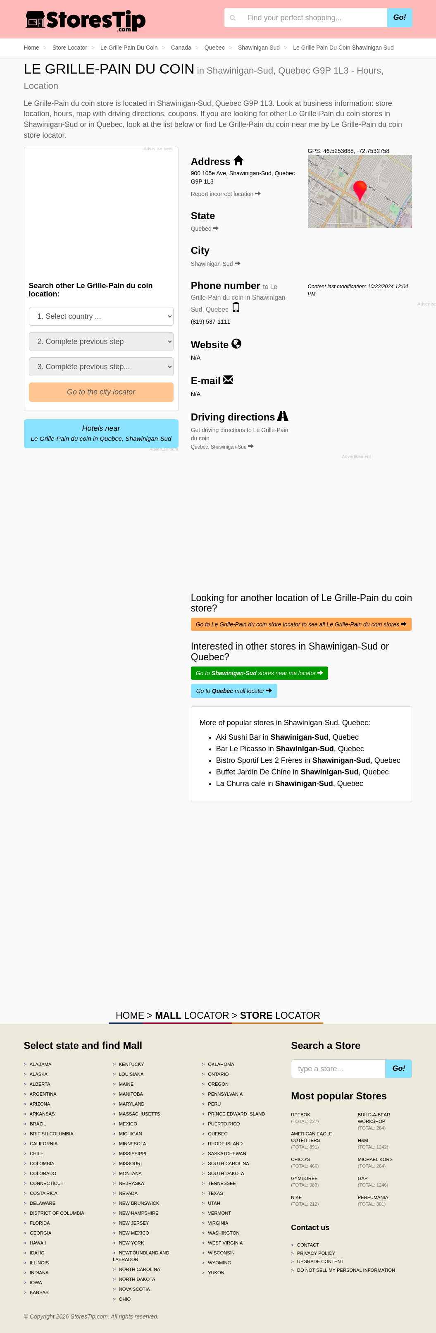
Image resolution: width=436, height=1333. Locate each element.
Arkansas (39, 1113)
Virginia (215, 1223)
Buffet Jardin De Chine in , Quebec (302, 772)
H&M (373, 1143)
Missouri (127, 1163)
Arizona (37, 1103)
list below (178, 124)
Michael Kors (375, 1162)
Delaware (40, 1203)
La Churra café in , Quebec (289, 783)
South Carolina (225, 1163)
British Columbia (49, 1133)
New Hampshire (135, 1213)
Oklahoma (218, 1064)
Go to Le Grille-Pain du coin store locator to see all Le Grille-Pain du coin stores (301, 624)
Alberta (37, 1084)
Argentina (40, 1094)
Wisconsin (218, 1252)
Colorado (40, 1173)
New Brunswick (136, 1203)
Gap (373, 1181)
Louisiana (128, 1074)
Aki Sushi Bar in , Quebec (287, 737)
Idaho (34, 1252)
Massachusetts (136, 1113)
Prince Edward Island (233, 1113)
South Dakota (223, 1173)
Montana (127, 1173)
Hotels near (101, 433)
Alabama (38, 1064)
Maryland (129, 1103)
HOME (130, 1015)
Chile (34, 1153)
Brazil (35, 1123)
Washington (221, 1232)
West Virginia (222, 1242)
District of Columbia (54, 1213)
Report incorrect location (226, 194)
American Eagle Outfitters (311, 1140)
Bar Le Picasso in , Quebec (290, 749)
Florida (37, 1223)
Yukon (213, 1272)
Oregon (215, 1084)
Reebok (305, 1118)
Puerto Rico (221, 1123)
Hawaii (35, 1242)
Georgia (38, 1232)
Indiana (36, 1272)
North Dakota (134, 1279)
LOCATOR (192, 1015)
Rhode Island (222, 1143)
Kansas (36, 1292)
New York (128, 1242)
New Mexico (131, 1232)
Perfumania (373, 1200)
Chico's (305, 1162)
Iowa (33, 1282)
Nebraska (128, 1183)
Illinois (36, 1262)
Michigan (127, 1133)
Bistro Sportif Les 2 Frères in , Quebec (308, 760)
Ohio (122, 1299)
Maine (123, 1084)
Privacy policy (313, 1253)
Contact (305, 1244)
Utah (211, 1203)
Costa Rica (41, 1193)
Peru (211, 1103)
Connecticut (44, 1183)
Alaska (36, 1074)
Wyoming (216, 1262)
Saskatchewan (224, 1153)
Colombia (39, 1163)
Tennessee (219, 1183)
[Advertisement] (103, 212)
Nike (305, 1200)
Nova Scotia (131, 1289)
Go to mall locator (234, 691)
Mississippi (129, 1153)
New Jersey (131, 1223)
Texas (212, 1193)
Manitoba (128, 1094)
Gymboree (305, 1181)
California (41, 1143)
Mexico (125, 1123)
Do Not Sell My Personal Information (343, 1270)
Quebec (215, 1133)
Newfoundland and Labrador (141, 1256)
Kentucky (128, 1064)
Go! (399, 17)
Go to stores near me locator (259, 673)
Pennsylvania (222, 1094)
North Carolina (136, 1269)
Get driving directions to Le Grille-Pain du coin (239, 438)
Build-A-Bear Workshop (374, 1121)
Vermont (216, 1213)
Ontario (215, 1074)
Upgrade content (317, 1261)
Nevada (125, 1193)
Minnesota (129, 1143)
